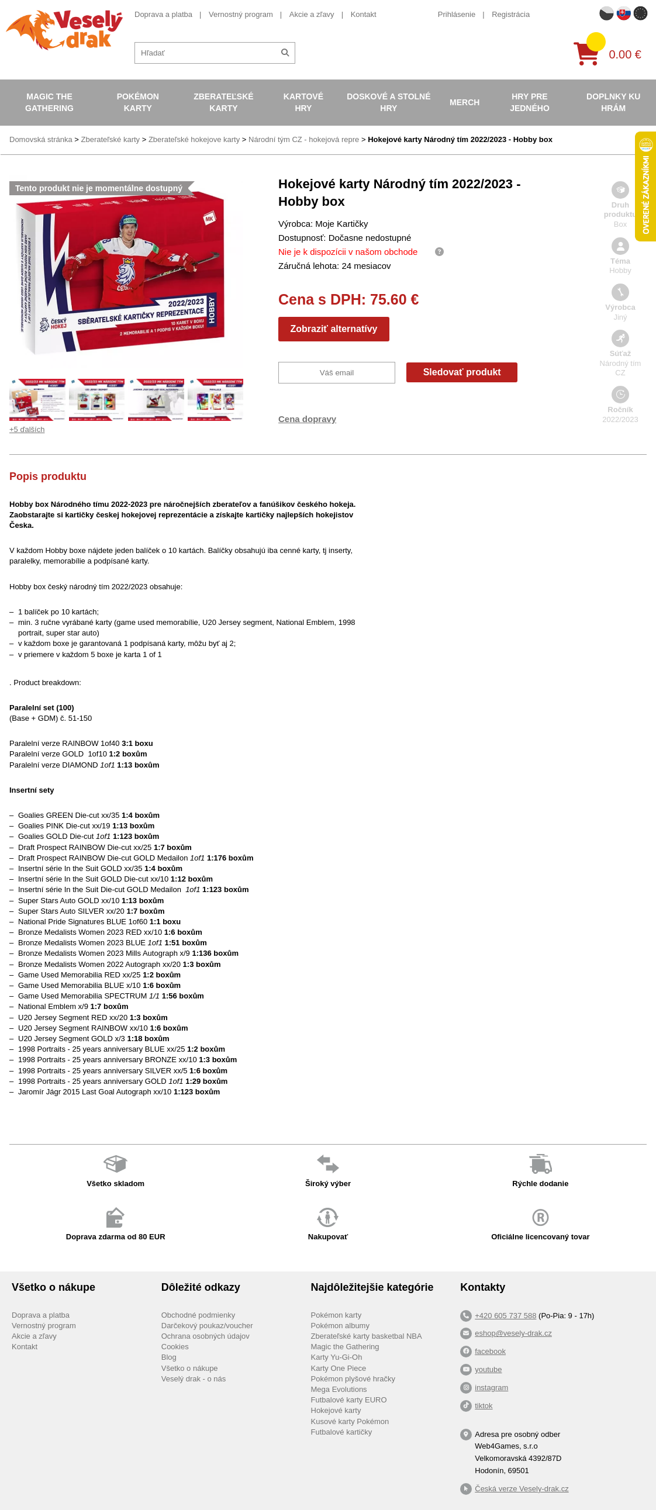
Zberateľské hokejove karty (194, 139)
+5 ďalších (26, 429)
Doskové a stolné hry (388, 102)
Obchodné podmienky (198, 1315)
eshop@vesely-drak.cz (513, 1333)
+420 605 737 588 (505, 1315)
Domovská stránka (40, 139)
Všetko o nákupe (189, 1368)
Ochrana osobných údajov (205, 1336)
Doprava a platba (163, 14)
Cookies (175, 1346)
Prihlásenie (456, 14)
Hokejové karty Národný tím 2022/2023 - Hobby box (460, 139)
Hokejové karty (336, 1410)
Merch (464, 102)
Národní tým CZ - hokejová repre (303, 139)
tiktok (483, 1405)
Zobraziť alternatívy (333, 329)
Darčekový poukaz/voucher (207, 1325)
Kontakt (364, 14)
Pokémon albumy (340, 1325)
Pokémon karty (138, 102)
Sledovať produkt (462, 372)
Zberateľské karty (223, 102)
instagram (491, 1387)
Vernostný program (241, 14)
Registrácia (511, 14)
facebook (490, 1351)
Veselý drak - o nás (193, 1378)
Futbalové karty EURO (349, 1399)
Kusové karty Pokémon (350, 1421)
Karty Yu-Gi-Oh (336, 1357)
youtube (488, 1369)
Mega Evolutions (339, 1389)
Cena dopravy (307, 419)
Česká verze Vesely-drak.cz (521, 1488)
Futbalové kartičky (341, 1432)
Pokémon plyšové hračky (353, 1378)
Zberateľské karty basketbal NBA (366, 1336)
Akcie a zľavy (311, 14)
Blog (169, 1357)
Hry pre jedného (530, 102)
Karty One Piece (339, 1368)
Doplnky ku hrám (613, 102)
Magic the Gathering (49, 102)
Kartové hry (303, 102)
